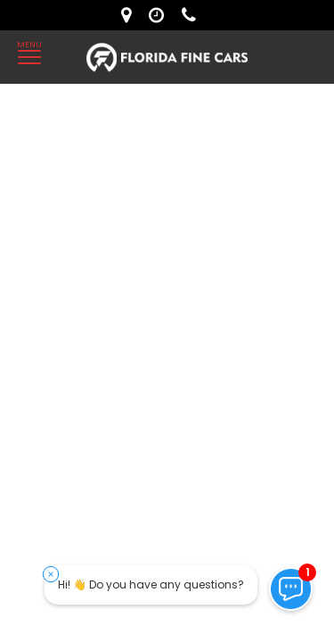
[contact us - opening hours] (161, 15)
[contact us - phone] (193, 15)
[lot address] (130, 15)
